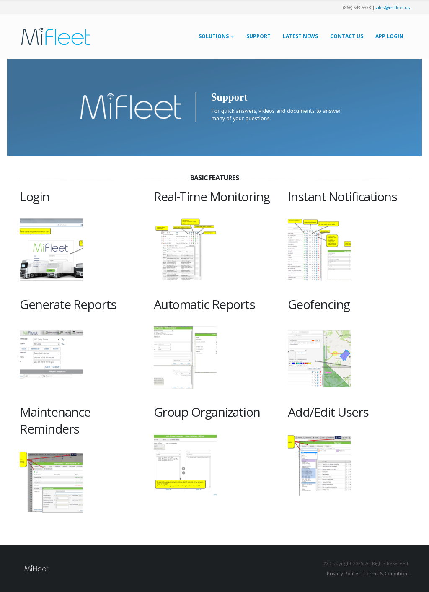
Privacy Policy (342, 573)
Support (258, 36)
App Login (389, 36)
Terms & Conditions (386, 573)
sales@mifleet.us (392, 7)
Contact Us (346, 36)
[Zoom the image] (51, 223)
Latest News (300, 36)
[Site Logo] (55, 36)
